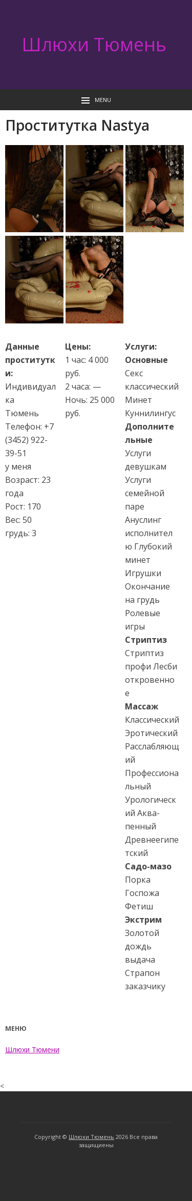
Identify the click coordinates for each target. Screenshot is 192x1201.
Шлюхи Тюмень (94, 44)
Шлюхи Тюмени (32, 1049)
